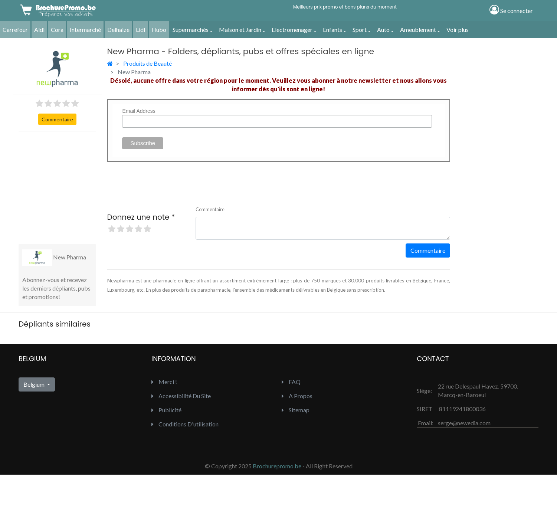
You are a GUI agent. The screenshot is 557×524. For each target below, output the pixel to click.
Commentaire (57, 119)
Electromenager (292, 29)
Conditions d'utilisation (185, 424)
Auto (383, 29)
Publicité (166, 409)
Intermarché (85, 29)
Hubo (158, 29)
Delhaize (118, 29)
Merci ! (164, 381)
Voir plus (457, 29)
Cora (57, 29)
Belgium (34, 384)
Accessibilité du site (181, 395)
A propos (297, 395)
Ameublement (418, 29)
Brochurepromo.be (277, 465)
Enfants (332, 29)
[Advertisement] (74, 183)
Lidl (140, 29)
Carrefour (15, 29)
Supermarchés (191, 29)
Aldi (39, 29)
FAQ (291, 381)
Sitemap (295, 409)
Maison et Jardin (240, 29)
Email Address (138, 111)
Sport (360, 29)
